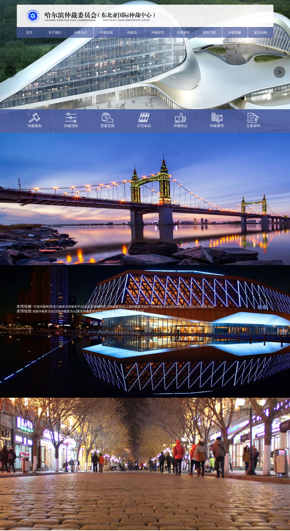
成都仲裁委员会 (43, 311)
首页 (29, 32)
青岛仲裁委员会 (87, 311)
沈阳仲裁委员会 (65, 311)
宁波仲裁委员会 (109, 311)
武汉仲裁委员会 (202, 306)
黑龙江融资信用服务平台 (66, 306)
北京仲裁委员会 (114, 306)
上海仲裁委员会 (136, 306)
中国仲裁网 (41, 306)
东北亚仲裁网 (93, 306)
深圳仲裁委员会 (180, 306)
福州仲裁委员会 (132, 311)
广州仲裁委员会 (158, 306)
